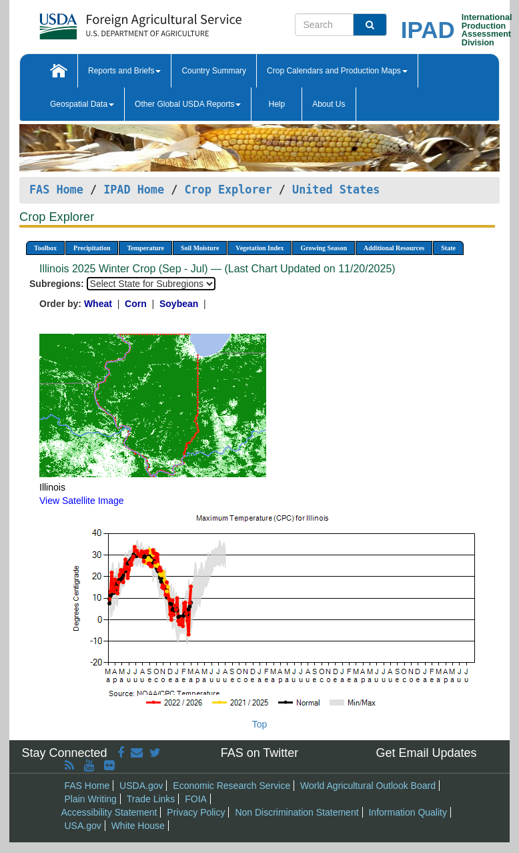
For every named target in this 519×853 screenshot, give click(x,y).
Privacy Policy (196, 812)
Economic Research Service (231, 785)
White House (138, 825)
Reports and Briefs (124, 70)
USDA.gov (141, 785)
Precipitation (91, 248)
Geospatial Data (82, 104)
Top (260, 724)
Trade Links (151, 799)
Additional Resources (394, 248)
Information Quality (407, 812)
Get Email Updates (426, 753)
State (448, 248)
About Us (328, 104)
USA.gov (83, 825)
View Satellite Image (81, 500)
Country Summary (213, 70)
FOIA (196, 799)
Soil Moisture (200, 248)
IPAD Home (133, 189)
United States (336, 189)
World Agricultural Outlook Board (368, 785)
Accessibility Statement (109, 812)
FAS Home (56, 189)
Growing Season (323, 248)
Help (277, 104)
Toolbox (45, 248)
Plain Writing (91, 799)
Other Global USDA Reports (188, 104)
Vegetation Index (259, 248)
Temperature (145, 248)
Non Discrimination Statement (296, 812)
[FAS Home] (107, 21)
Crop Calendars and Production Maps (337, 70)
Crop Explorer (228, 189)
